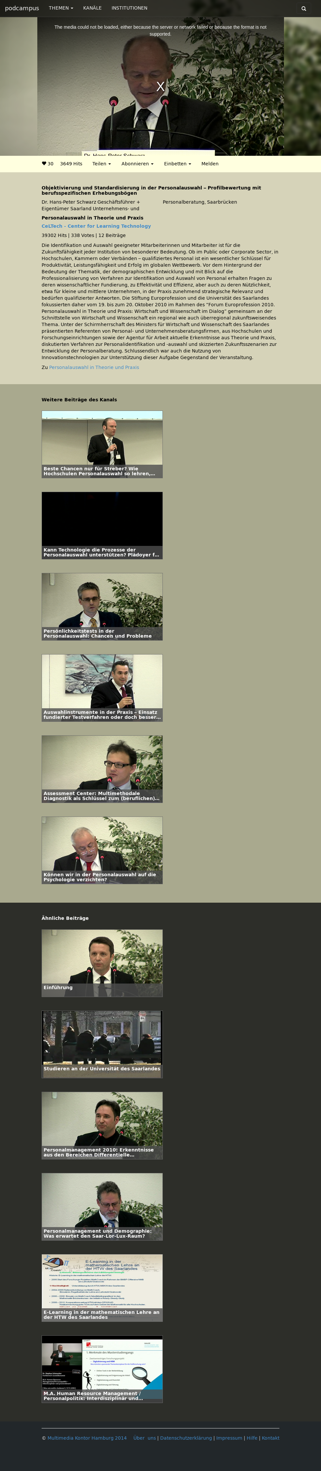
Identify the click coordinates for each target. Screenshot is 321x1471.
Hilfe (252, 1438)
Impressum (229, 1438)
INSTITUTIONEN (129, 8)
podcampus (22, 8)
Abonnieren (138, 164)
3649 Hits (71, 164)
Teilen (101, 164)
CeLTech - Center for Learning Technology (96, 226)
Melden (210, 164)
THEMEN (61, 8)
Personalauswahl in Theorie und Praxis (94, 367)
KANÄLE (92, 8)
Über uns (144, 1438)
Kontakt (270, 1438)
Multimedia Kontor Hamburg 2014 (87, 1438)
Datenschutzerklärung (186, 1438)
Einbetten (177, 164)
